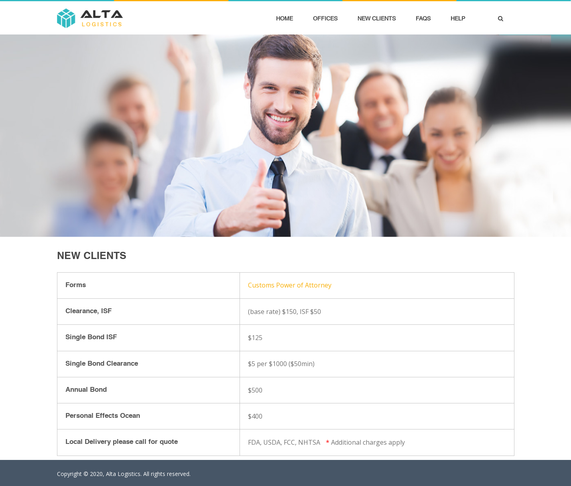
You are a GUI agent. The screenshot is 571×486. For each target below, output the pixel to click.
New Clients (377, 18)
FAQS (423, 18)
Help (458, 18)
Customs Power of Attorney (289, 285)
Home (284, 18)
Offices (325, 18)
